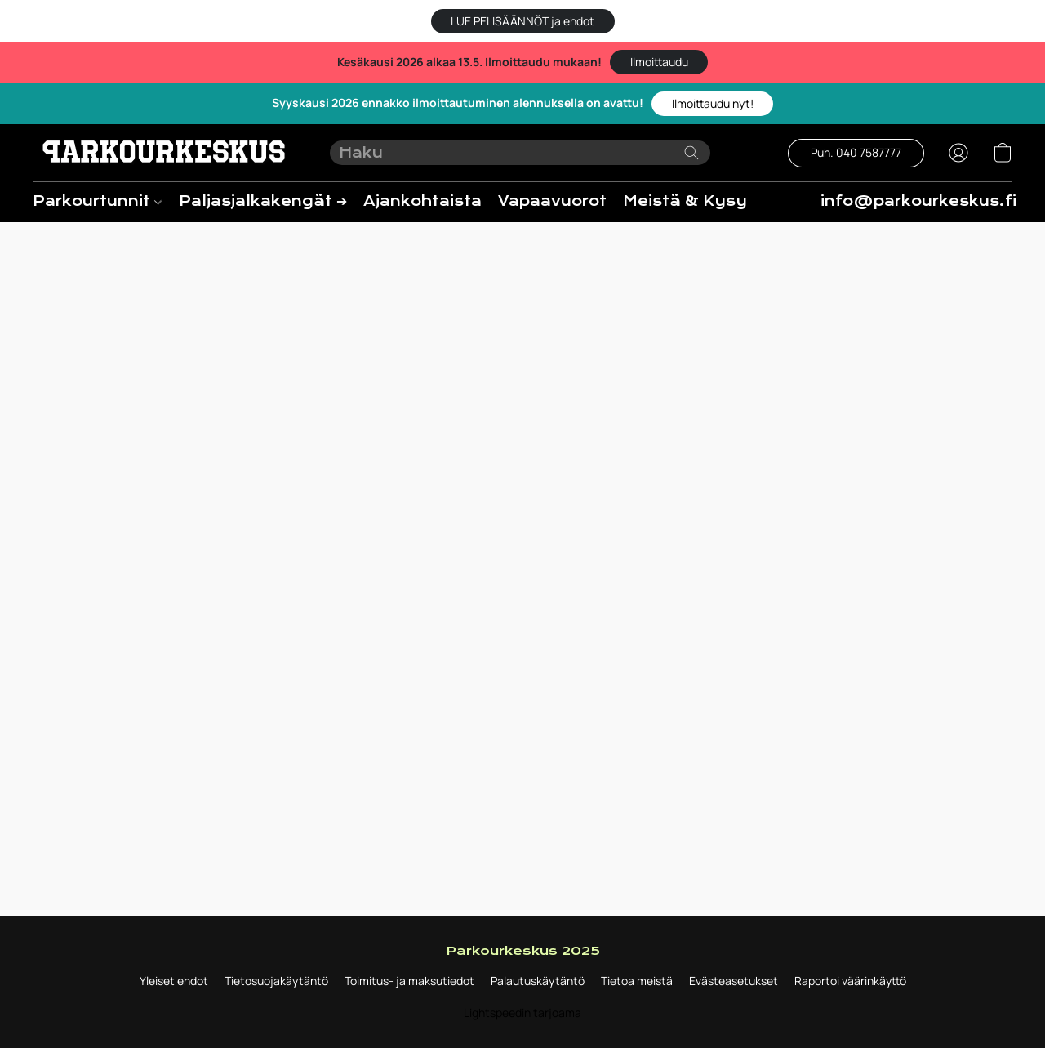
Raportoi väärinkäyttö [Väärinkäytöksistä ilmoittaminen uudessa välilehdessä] (850, 980)
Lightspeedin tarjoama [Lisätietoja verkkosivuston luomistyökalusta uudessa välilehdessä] (522, 1012)
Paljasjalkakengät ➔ (263, 201)
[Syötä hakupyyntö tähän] (520, 152)
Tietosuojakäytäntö (276, 980)
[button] (523, 21)
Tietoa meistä (637, 980)
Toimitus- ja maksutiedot (409, 980)
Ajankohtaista (422, 201)
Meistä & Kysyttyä (704, 201)
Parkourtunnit (97, 201)
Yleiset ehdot (174, 980)
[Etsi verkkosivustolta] (691, 152)
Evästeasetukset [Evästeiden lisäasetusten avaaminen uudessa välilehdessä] (733, 980)
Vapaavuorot (552, 201)
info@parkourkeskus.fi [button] (918, 201)
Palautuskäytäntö (538, 980)
